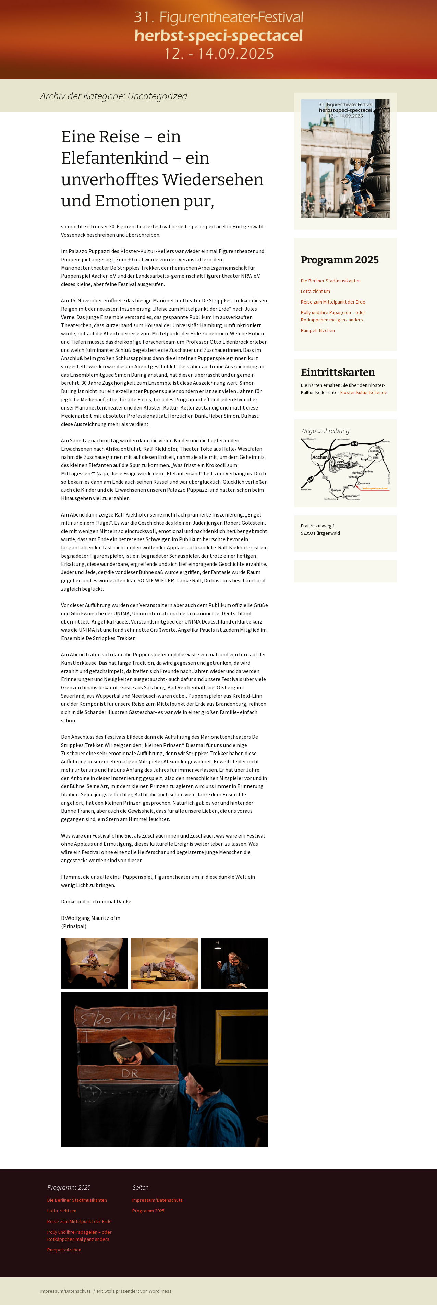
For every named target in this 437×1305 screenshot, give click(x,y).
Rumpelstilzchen (318, 330)
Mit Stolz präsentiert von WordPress (134, 1291)
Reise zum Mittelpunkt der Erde (333, 302)
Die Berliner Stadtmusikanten (331, 280)
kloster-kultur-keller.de (363, 392)
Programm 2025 (148, 1211)
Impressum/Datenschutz (157, 1200)
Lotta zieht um (315, 291)
